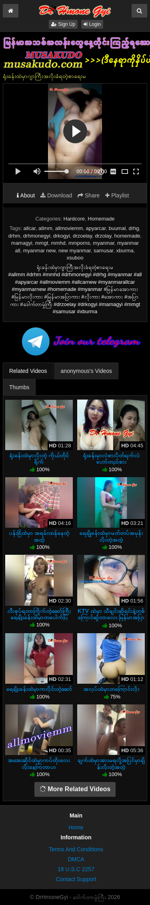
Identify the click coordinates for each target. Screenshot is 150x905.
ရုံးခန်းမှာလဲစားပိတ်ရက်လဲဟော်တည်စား (111, 458)
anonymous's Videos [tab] (86, 371)
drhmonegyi (36, 236)
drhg (134, 228)
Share (89, 195)
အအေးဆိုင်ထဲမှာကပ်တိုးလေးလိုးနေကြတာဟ (39, 763)
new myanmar (74, 251)
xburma (124, 251)
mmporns (79, 243)
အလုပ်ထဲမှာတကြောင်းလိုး (111, 689)
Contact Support (76, 879)
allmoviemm (69, 228)
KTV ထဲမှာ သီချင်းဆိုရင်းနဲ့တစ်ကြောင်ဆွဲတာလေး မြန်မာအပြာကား (111, 617)
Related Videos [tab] (28, 371)
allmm (45, 228)
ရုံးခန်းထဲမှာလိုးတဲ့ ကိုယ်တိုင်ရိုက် (39, 458)
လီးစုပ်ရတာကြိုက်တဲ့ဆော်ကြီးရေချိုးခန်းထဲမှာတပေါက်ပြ (39, 614)
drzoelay (82, 236)
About (26, 195)
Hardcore (74, 219)
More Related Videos (75, 789)
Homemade (101, 219)
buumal (117, 228)
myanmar (103, 243)
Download (56, 195)
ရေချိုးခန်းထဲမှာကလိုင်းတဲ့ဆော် (39, 689)
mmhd (58, 243)
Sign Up (63, 24)
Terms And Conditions (76, 849)
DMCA (76, 859)
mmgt (41, 243)
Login (92, 24)
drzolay (103, 236)
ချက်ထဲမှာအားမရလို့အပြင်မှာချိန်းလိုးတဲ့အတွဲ (111, 763)
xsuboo (75, 258)
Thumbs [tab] (19, 387)
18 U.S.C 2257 (76, 869)
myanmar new (39, 251)
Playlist (117, 195)
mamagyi (21, 243)
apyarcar (96, 228)
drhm (14, 236)
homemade (127, 236)
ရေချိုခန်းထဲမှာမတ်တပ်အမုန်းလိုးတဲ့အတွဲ (111, 536)
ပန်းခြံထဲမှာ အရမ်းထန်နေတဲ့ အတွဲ (39, 536)
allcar (29, 228)
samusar (103, 251)
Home (75, 827)
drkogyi (61, 236)
